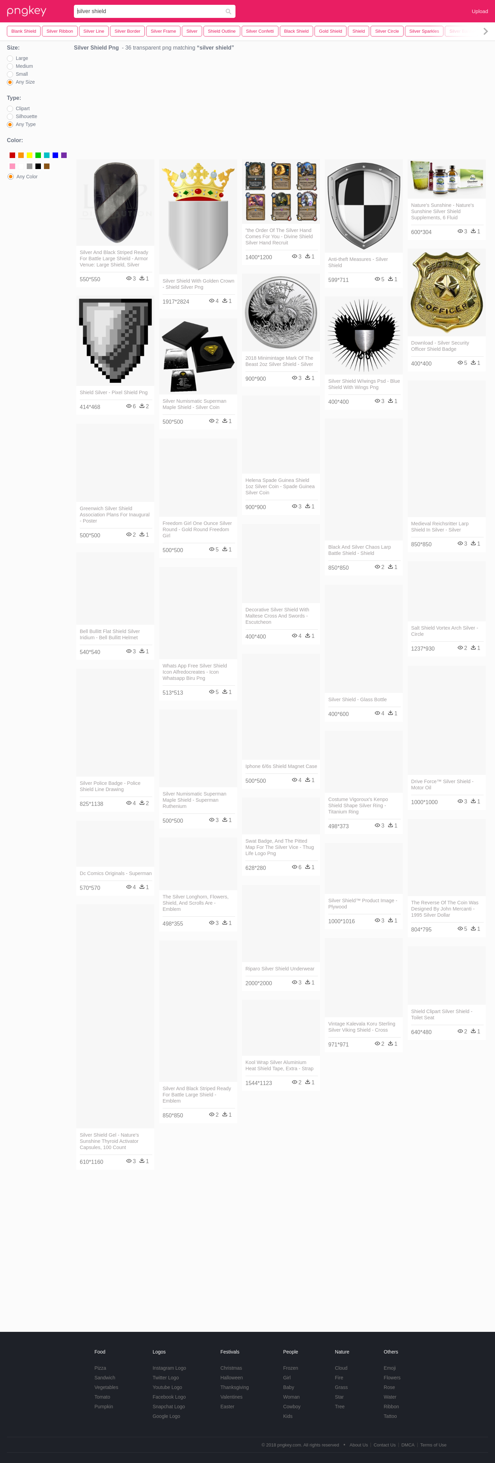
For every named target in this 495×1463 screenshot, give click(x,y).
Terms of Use (433, 1445)
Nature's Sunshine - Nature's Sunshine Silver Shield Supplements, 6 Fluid (442, 211)
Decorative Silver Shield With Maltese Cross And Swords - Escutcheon (277, 616)
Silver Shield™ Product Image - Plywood (362, 903)
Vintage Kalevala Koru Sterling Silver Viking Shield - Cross (361, 1027)
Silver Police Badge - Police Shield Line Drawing (110, 786)
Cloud (341, 1368)
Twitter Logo (166, 1377)
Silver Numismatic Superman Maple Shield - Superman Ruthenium (195, 800)
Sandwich (105, 1377)
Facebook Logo (169, 1397)
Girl (287, 1377)
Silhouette (26, 116)
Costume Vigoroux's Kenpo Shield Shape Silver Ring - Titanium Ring (358, 805)
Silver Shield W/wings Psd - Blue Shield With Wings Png (364, 384)
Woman (291, 1397)
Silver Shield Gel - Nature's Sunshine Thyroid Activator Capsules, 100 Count (109, 1141)
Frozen (290, 1368)
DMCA (408, 1445)
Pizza (100, 1368)
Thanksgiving (234, 1387)
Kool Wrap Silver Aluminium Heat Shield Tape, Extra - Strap (279, 1065)
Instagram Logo (169, 1368)
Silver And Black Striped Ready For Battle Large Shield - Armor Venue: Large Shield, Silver (114, 258)
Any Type (26, 124)
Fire (339, 1377)
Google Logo (166, 1416)
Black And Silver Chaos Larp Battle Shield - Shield (359, 550)
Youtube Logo (167, 1387)
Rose (389, 1387)
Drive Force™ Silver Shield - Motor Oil (442, 784)
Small (22, 74)
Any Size (25, 82)
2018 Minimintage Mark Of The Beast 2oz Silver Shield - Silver (279, 361)
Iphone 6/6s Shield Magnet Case (281, 766)
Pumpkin (104, 1406)
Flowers (392, 1377)
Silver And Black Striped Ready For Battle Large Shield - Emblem (197, 1095)
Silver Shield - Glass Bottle (357, 699)
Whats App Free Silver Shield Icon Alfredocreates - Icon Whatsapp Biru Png (195, 672)
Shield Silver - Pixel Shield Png (114, 392)
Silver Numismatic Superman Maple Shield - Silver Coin (195, 404)
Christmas (231, 1368)
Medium (24, 66)
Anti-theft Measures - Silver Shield (358, 262)
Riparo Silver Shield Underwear (280, 968)
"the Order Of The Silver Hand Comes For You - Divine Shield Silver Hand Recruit (279, 236)
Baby (288, 1387)
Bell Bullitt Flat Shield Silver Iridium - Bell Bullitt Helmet (110, 634)
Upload (480, 11)
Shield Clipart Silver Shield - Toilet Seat (441, 1014)
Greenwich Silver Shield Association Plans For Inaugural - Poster (115, 515)
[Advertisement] (281, 107)
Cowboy (292, 1406)
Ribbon (391, 1406)
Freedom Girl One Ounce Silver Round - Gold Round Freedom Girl (197, 529)
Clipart (23, 108)
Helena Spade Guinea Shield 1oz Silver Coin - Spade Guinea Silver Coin (280, 486)
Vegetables (106, 1387)
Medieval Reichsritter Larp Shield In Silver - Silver (440, 527)
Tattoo (390, 1416)
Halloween (231, 1377)
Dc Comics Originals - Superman (116, 873)
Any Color (26, 177)
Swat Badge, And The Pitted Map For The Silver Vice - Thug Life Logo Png (279, 847)
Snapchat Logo (169, 1406)
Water (390, 1397)
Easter (227, 1406)
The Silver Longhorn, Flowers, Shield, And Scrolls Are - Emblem (196, 903)
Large (22, 58)
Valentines (231, 1397)
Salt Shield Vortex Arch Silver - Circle (444, 631)
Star (339, 1397)
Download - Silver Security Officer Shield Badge (440, 346)
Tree (339, 1406)
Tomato (102, 1397)
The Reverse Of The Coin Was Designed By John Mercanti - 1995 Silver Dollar (444, 909)
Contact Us (385, 1445)
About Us (359, 1445)
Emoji (390, 1368)
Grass (341, 1387)
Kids (288, 1416)
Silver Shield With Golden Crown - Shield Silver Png (198, 284)
